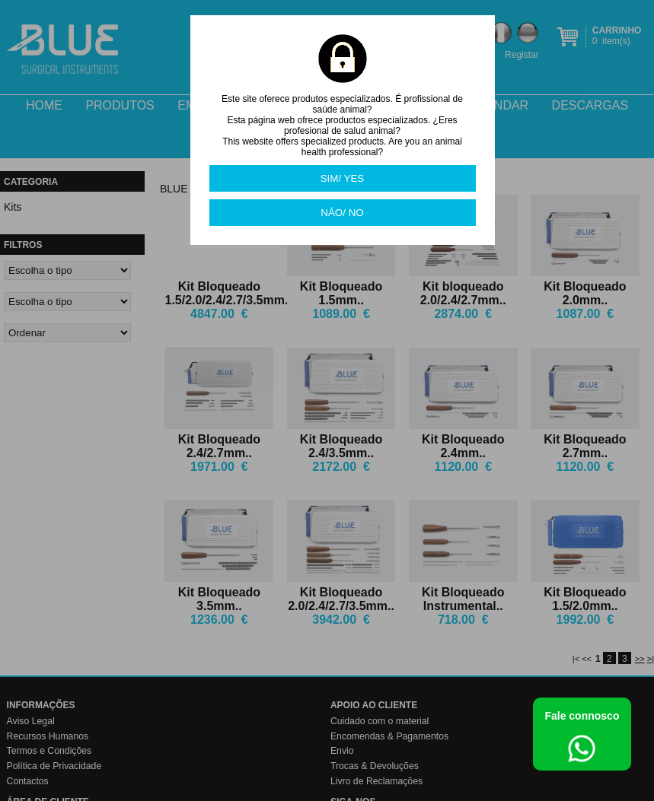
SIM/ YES (343, 178)
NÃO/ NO (342, 212)
